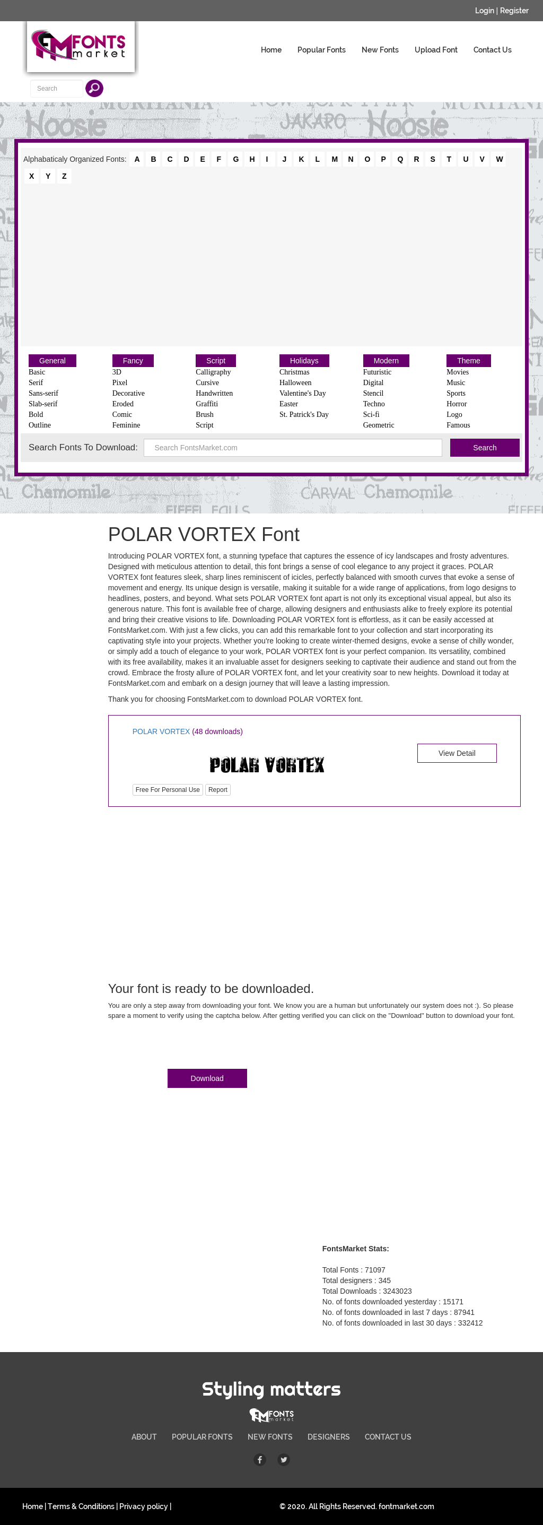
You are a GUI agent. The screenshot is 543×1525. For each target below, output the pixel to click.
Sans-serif (43, 393)
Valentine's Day (302, 393)
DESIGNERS (329, 1437)
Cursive (207, 383)
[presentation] (188, 1046)
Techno (374, 404)
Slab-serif (43, 404)
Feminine (126, 425)
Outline (40, 425)
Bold (36, 415)
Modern (386, 360)
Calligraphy (213, 372)
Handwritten (214, 393)
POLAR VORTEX (161, 731)
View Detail (457, 753)
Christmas (294, 372)
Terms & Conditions (81, 1506)
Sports (456, 393)
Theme (468, 360)
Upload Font (436, 50)
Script (215, 360)
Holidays (304, 360)
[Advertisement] (271, 264)
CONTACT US (388, 1437)
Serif (36, 383)
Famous (458, 425)
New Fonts (380, 50)
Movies (457, 372)
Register (514, 10)
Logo (454, 415)
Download (207, 1078)
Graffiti (207, 404)
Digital (373, 383)
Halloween (295, 383)
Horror (456, 404)
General (52, 360)
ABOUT (144, 1437)
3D (116, 372)
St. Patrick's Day (304, 415)
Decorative (128, 393)
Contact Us (493, 50)
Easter (288, 404)
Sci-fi (371, 415)
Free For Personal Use (168, 790)
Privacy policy (143, 1506)
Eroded (123, 404)
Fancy (133, 360)
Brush (204, 415)
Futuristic (377, 372)
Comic (122, 415)
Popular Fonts (321, 50)
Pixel (120, 383)
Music (455, 383)
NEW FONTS (270, 1437)
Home (271, 50)
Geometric (379, 425)
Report (217, 790)
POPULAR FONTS (202, 1437)
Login (484, 10)
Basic (37, 372)
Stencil (373, 393)
